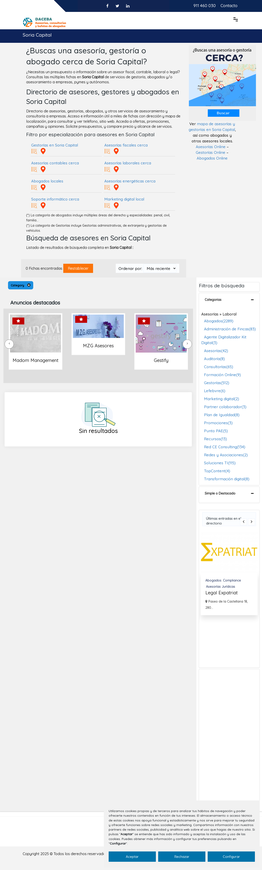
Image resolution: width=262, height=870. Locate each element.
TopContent (217, 470)
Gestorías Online (210, 152)
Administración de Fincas (230, 328)
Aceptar (132, 856)
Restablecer (78, 268)
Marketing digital (221, 398)
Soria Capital (37, 35)
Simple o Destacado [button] (220, 493)
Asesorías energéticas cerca (129, 181)
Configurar (231, 856)
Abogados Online (212, 158)
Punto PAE (216, 430)
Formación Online (222, 374)
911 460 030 (204, 5)
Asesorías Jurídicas (220, 587)
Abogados (218, 320)
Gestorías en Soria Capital (54, 145)
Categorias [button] (213, 300)
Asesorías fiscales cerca (126, 145)
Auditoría (214, 358)
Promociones (218, 422)
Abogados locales (47, 181)
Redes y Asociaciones (226, 454)
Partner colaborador (225, 406)
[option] (229, 574)
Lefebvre (214, 390)
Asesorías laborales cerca (127, 162)
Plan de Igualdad (222, 414)
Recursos (215, 438)
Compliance (232, 580)
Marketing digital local (124, 199)
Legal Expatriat (221, 592)
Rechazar (181, 856)
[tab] (229, 301)
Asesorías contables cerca (55, 162)
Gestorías (216, 382)
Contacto (229, 5)
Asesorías (216, 350)
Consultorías (218, 366)
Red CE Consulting (224, 446)
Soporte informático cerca (55, 199)
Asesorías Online (211, 146)
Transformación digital (226, 478)
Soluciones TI (220, 462)
